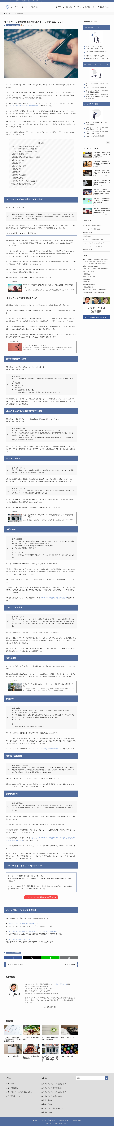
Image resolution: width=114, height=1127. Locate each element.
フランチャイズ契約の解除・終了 (94, 241)
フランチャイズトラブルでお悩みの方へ (27, 181)
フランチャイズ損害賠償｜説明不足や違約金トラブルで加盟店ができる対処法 (32, 931)
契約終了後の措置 (20, 175)
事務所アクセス (14, 1096)
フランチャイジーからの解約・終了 (95, 247)
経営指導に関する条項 (21, 154)
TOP (11, 1084)
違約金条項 (17, 169)
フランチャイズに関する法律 (93, 230)
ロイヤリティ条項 (20, 166)
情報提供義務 (88, 233)
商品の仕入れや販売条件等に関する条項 (27, 157)
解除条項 (17, 172)
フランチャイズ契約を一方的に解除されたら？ (48, 749)
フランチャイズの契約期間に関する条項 (27, 146)
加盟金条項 (17, 163)
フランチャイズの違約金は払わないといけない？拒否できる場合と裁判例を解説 (48, 685)
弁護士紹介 (13, 1088)
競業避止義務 (88, 251)
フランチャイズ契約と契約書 (12, 25)
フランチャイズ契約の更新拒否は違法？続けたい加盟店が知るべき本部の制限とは (48, 286)
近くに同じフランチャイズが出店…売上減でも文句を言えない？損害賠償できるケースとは (48, 516)
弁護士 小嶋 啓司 (13, 995)
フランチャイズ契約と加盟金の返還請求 (54, 598)
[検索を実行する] (106, 1078)
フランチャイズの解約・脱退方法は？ (35, 345)
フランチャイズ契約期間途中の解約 (27, 151)
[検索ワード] (92, 1078)
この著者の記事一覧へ (50, 1007)
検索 (108, 143)
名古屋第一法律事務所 (60, 984)
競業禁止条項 (18, 178)
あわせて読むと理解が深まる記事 (25, 184)
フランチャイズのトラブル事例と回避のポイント (24, 105)
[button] (13, 957)
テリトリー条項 (19, 160)
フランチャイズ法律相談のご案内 (20, 1092)
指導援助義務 (88, 237)
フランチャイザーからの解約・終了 (95, 244)
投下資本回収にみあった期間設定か (27, 149)
